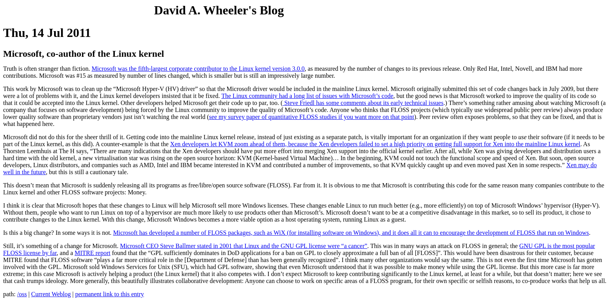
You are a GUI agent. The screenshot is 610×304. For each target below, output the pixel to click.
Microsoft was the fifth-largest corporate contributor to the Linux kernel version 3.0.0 (198, 68)
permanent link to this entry (109, 294)
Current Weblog (51, 294)
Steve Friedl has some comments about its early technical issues (363, 103)
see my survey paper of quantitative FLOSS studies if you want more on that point (311, 117)
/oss (22, 294)
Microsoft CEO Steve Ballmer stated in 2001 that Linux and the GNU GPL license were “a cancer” (243, 246)
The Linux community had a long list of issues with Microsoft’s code (307, 96)
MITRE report (92, 253)
